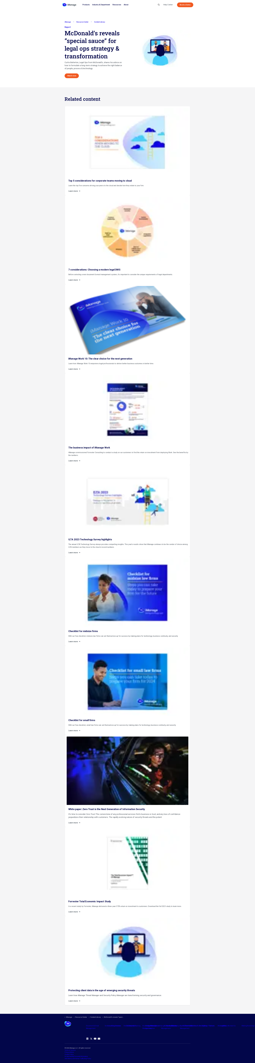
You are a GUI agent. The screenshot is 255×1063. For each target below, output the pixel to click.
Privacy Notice (69, 1052)
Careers (212, 1026)
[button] (159, 50)
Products (86, 5)
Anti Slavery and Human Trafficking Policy (78, 1058)
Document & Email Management (92, 1027)
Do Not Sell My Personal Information (76, 1056)
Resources (117, 5)
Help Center (168, 5)
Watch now (72, 76)
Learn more (74, 191)
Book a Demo (185, 5)
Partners (132, 1026)
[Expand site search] (159, 4)
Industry (153, 1026)
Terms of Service (70, 1050)
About (126, 5)
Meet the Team (195, 1026)
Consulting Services (114, 1026)
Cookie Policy (69, 1054)
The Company (176, 1026)
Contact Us (232, 1026)
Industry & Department (101, 5)
